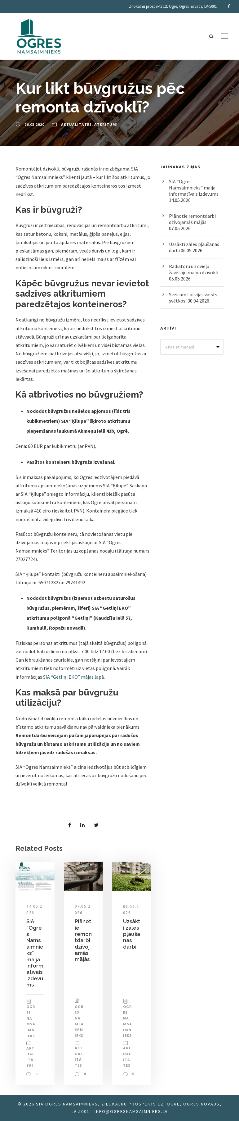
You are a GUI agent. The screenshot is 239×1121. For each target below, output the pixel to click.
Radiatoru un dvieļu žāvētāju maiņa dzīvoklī (193, 269)
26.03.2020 (34, 124)
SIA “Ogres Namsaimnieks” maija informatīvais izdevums (194, 187)
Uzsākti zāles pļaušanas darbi (131, 934)
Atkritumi (106, 124)
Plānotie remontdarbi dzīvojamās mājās (83, 940)
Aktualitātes (76, 124)
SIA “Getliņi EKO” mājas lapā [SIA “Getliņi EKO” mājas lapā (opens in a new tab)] (73, 677)
